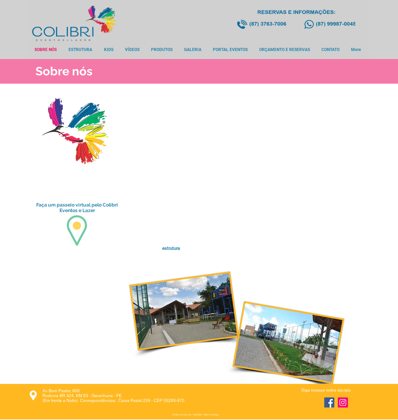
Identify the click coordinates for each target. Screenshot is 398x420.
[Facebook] (329, 402)
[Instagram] (343, 402)
